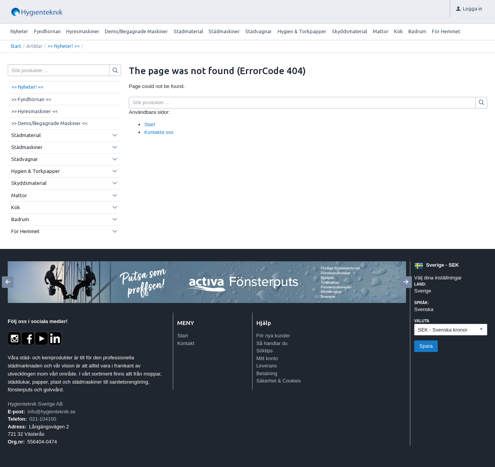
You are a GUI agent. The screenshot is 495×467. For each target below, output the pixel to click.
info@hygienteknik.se (51, 412)
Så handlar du (272, 343)
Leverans (266, 366)
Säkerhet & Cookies (278, 381)
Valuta (421, 321)
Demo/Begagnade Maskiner (136, 31)
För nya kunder (273, 335)
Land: (420, 284)
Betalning (266, 373)
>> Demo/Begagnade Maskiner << (49, 123)
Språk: (421, 303)
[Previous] (8, 282)
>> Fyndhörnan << (31, 99)
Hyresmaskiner (82, 31)
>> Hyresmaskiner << (34, 111)
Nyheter (19, 31)
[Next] (406, 282)
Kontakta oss (158, 132)
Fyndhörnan (47, 31)
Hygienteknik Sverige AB (35, 404)
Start (15, 46)
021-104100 (42, 419)
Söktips (264, 351)
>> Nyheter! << (64, 46)
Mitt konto (267, 358)
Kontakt (185, 343)
